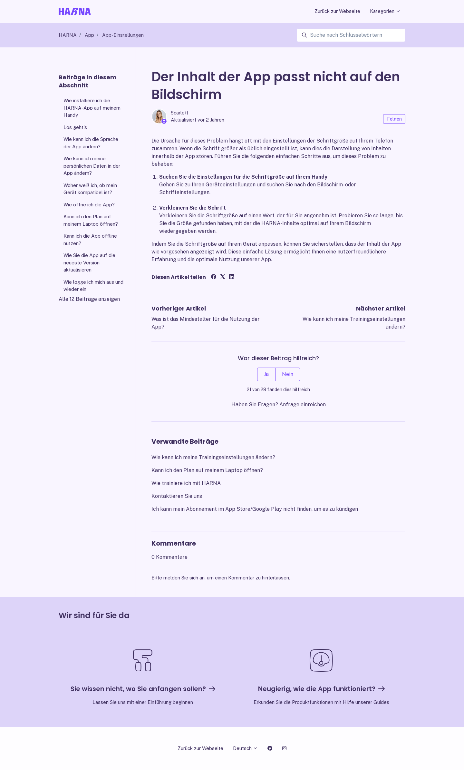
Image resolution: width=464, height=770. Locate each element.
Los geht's (75, 127)
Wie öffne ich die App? (89, 204)
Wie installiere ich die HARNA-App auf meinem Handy (92, 108)
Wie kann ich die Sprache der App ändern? (90, 142)
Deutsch (245, 748)
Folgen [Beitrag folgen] (394, 119)
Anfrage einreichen (302, 404)
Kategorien (385, 11)
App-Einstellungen (123, 35)
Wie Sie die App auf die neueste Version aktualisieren (89, 262)
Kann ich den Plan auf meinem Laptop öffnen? (207, 470)
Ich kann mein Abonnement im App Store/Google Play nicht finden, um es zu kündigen (254, 509)
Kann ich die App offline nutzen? (90, 239)
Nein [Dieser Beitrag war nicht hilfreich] (287, 374)
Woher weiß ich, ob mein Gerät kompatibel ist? (90, 189)
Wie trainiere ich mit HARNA (186, 483)
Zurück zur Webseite (337, 11)
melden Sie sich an (184, 577)
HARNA (68, 35)
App (89, 35)
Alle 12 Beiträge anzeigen (89, 299)
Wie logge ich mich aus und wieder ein (93, 285)
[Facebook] (213, 277)
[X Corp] (222, 277)
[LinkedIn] (231, 277)
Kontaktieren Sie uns (176, 496)
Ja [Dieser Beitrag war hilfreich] (266, 374)
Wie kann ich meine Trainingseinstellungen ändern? (213, 457)
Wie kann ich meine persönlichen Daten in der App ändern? (91, 166)
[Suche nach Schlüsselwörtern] (351, 35)
